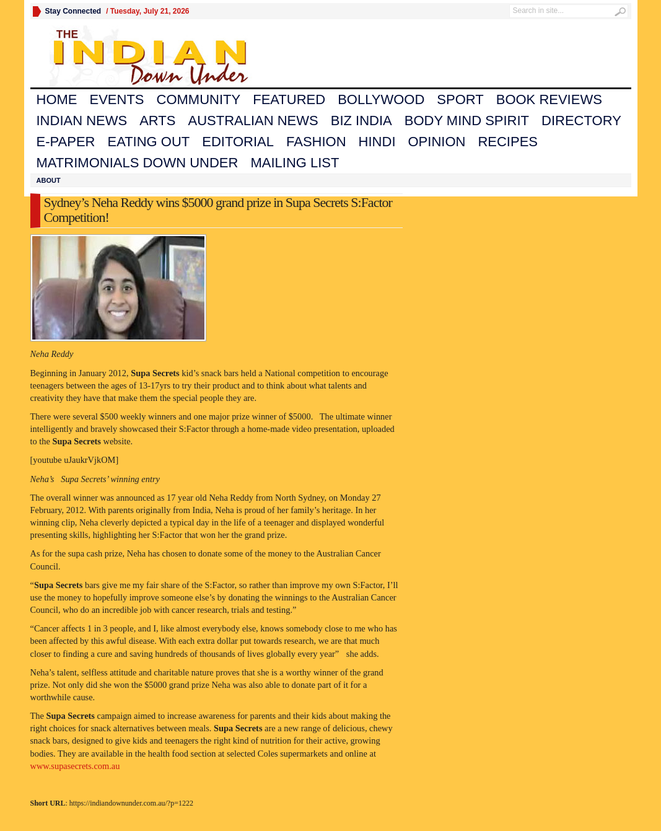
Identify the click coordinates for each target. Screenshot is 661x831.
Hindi (377, 141)
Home (57, 99)
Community (199, 99)
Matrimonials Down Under (138, 162)
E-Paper (66, 141)
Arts (157, 120)
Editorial (238, 141)
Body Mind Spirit (467, 120)
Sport (460, 99)
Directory (581, 120)
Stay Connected (73, 11)
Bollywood (381, 99)
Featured (289, 99)
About (49, 180)
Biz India (361, 120)
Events (117, 99)
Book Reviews (549, 99)
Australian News (253, 120)
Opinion (437, 141)
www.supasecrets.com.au (75, 766)
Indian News (82, 120)
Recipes (508, 141)
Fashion (316, 141)
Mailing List (294, 162)
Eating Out (148, 141)
